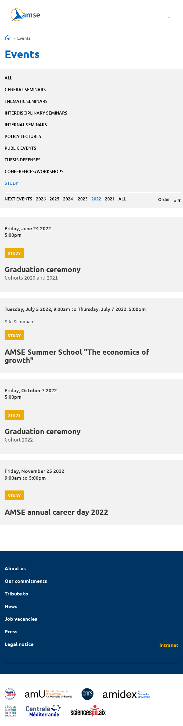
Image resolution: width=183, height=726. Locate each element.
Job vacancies (21, 618)
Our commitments (26, 581)
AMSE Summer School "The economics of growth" (77, 356)
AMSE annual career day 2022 (56, 512)
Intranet (168, 645)
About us (15, 568)
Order (164, 199)
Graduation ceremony (43, 269)
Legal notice (19, 644)
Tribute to (16, 593)
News (11, 606)
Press (11, 631)
